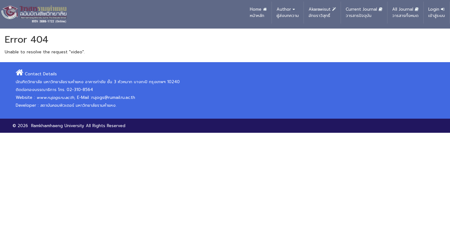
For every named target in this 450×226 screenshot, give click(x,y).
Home (258, 12)
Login (436, 12)
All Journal (405, 12)
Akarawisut (322, 12)
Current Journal (364, 12)
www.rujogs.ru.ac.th (55, 97)
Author (288, 12)
